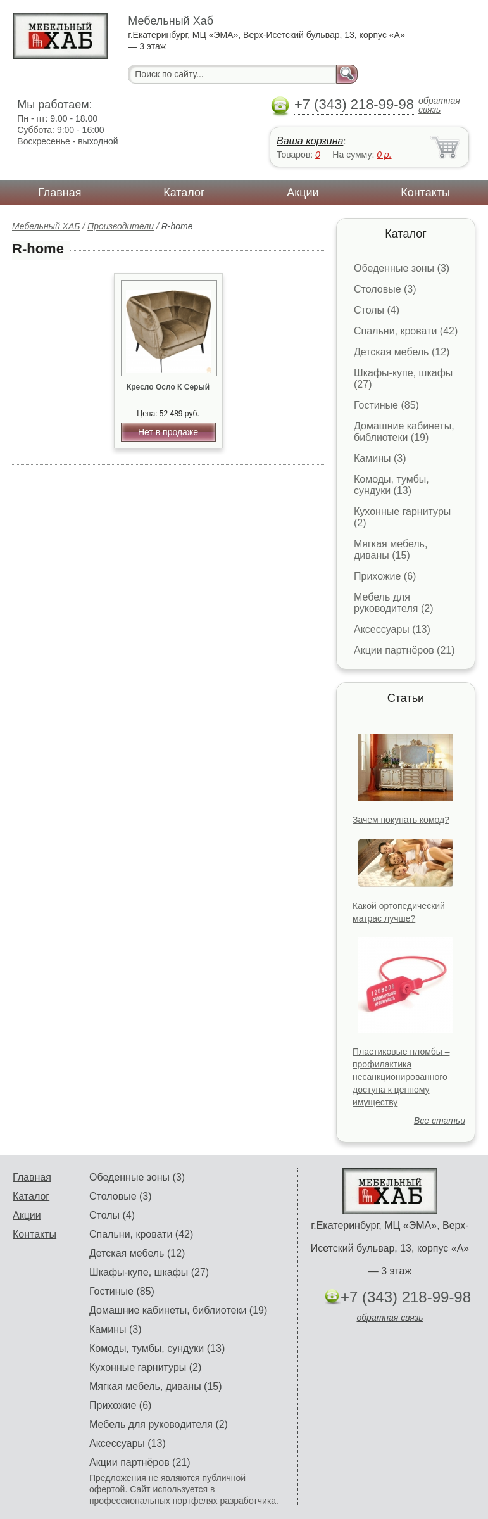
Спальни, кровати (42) (406, 331)
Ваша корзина (310, 141)
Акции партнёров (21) (404, 650)
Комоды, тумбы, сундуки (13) (391, 485)
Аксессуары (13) (392, 629)
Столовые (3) (385, 289)
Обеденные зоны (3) (401, 268)
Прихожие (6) (385, 576)
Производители (120, 226)
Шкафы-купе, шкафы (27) (149, 1272)
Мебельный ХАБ (46, 226)
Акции (302, 192)
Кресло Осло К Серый (168, 387)
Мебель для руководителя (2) (393, 603)
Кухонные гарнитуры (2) (145, 1367)
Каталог (183, 192)
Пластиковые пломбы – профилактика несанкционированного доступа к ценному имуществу (401, 1076)
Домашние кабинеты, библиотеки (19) (404, 432)
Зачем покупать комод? (401, 820)
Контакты (425, 192)
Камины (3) (380, 458)
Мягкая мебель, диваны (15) (390, 549)
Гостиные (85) (386, 405)
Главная (60, 192)
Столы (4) (376, 310)
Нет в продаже (168, 432)
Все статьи (439, 1120)
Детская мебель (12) (401, 351)
